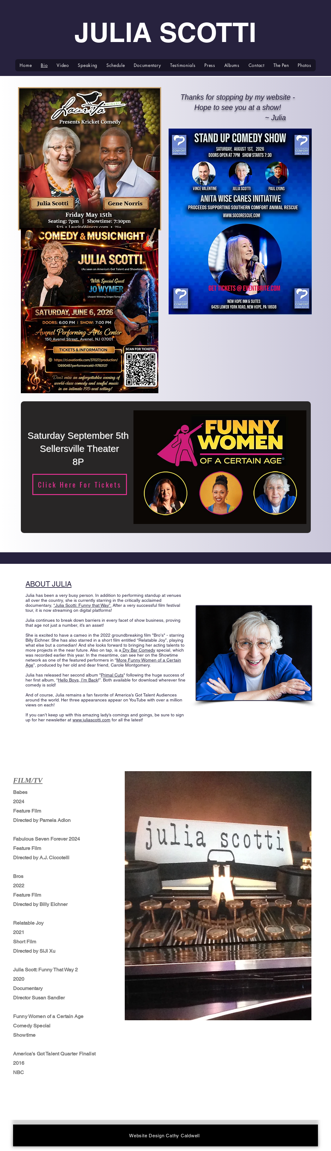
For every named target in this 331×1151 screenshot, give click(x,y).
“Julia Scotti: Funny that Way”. (82, 605)
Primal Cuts (112, 674)
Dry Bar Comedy (138, 650)
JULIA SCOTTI (165, 32)
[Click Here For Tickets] (79, 484)
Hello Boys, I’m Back (78, 679)
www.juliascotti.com (91, 719)
